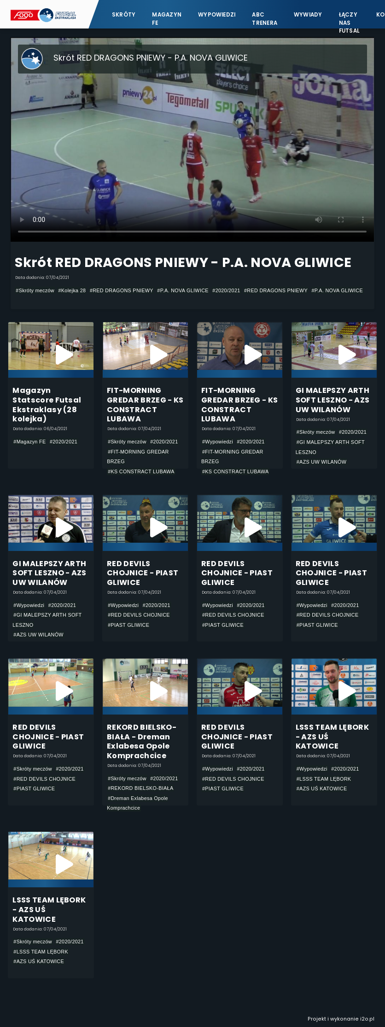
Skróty (123, 14)
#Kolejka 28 (72, 290)
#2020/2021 (226, 290)
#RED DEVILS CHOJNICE (139, 615)
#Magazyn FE (29, 441)
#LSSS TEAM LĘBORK (324, 779)
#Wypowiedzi (217, 441)
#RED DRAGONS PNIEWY (121, 290)
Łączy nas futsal (349, 18)
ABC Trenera (264, 18)
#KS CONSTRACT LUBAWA (141, 471)
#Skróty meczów (35, 290)
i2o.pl (367, 1019)
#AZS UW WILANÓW (322, 462)
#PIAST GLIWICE (128, 625)
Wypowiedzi (216, 14)
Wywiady (308, 14)
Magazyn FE (166, 18)
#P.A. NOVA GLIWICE (182, 290)
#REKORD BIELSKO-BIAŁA (140, 788)
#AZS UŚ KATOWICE (322, 788)
